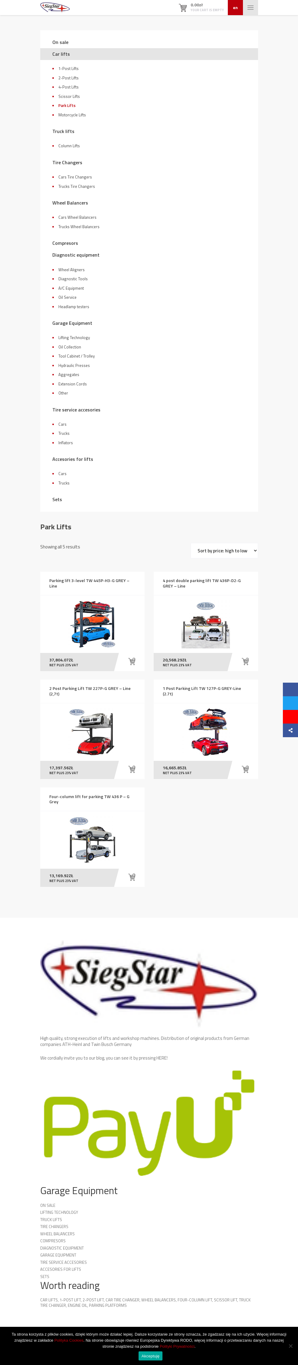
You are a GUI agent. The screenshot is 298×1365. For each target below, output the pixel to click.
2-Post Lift (93, 1302)
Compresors (65, 243)
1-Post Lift (70, 1302)
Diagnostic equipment (76, 254)
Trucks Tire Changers (76, 186)
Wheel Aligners (71, 270)
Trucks (64, 433)
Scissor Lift (225, 1302)
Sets (57, 499)
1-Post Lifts (68, 68)
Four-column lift (195, 1302)
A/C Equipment (71, 288)
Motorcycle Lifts (72, 115)
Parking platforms (108, 1307)
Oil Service (67, 297)
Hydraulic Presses (74, 365)
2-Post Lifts (68, 78)
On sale (60, 42)
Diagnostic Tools (73, 279)
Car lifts (61, 54)
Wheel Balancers (70, 202)
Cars (62, 424)
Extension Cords (72, 384)
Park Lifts (67, 105)
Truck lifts (63, 131)
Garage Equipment (72, 323)
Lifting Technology (74, 338)
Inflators (65, 443)
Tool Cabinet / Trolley (76, 356)
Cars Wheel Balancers (77, 217)
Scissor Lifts (69, 96)
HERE (161, 1059)
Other (63, 393)
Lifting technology (59, 1214)
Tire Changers (67, 162)
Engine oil (77, 1307)
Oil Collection (69, 347)
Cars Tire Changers (75, 177)
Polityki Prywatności (177, 1346)
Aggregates (68, 374)
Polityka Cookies (69, 1340)
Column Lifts (69, 146)
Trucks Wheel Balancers (79, 227)
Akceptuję (150, 1356)
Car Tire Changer (122, 1302)
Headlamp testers (73, 307)
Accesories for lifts (72, 459)
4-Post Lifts (68, 87)
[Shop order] (224, 550)
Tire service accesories (76, 409)
